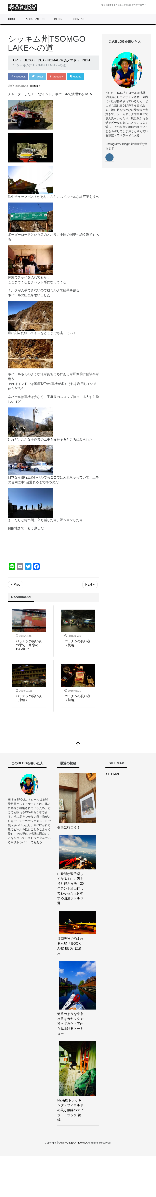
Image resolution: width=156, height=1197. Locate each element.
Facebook (18, 76)
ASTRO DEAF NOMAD (73, 1142)
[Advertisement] (53, 547)
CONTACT (79, 19)
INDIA (36, 86)
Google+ (56, 76)
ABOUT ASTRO (35, 19)
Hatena (75, 76)
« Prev (15, 584)
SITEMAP (113, 774)
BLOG (58, 19)
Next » (90, 584)
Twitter (37, 76)
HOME (12, 19)
